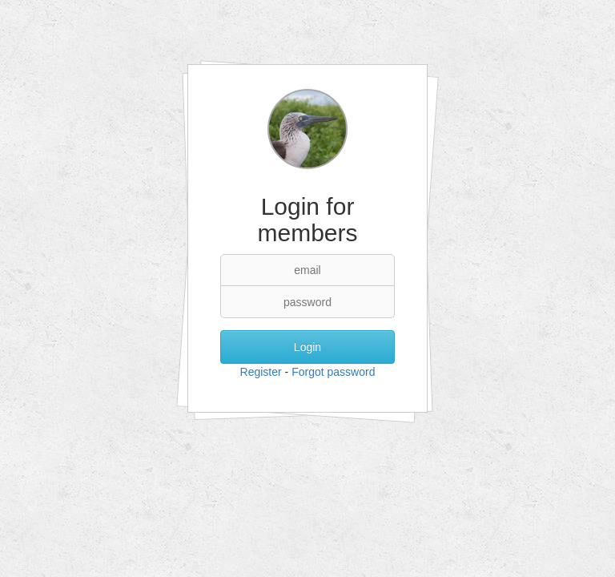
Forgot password (333, 371)
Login (307, 347)
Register (261, 371)
